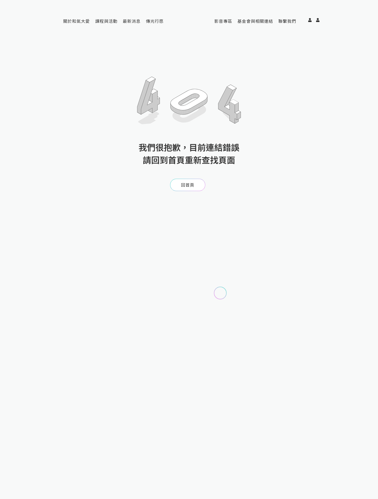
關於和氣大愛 (76, 21)
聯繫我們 (287, 21)
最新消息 (132, 21)
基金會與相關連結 (255, 21)
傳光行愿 (155, 21)
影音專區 (223, 21)
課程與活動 (106, 21)
